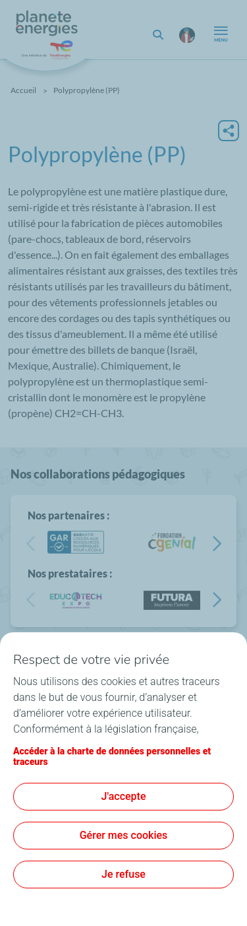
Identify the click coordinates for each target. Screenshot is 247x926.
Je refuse (123, 874)
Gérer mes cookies (124, 835)
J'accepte (123, 796)
